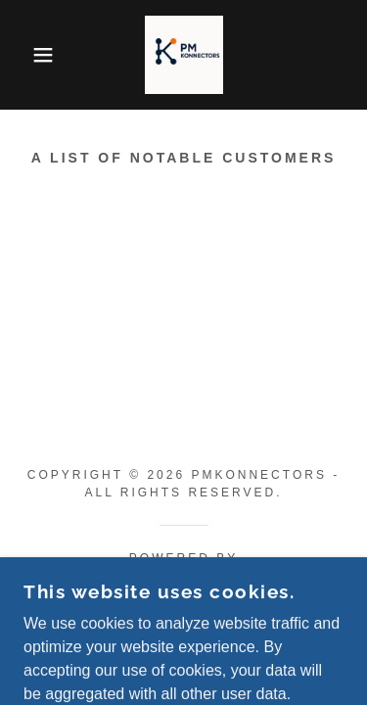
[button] (28, 54)
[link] (184, 55)
